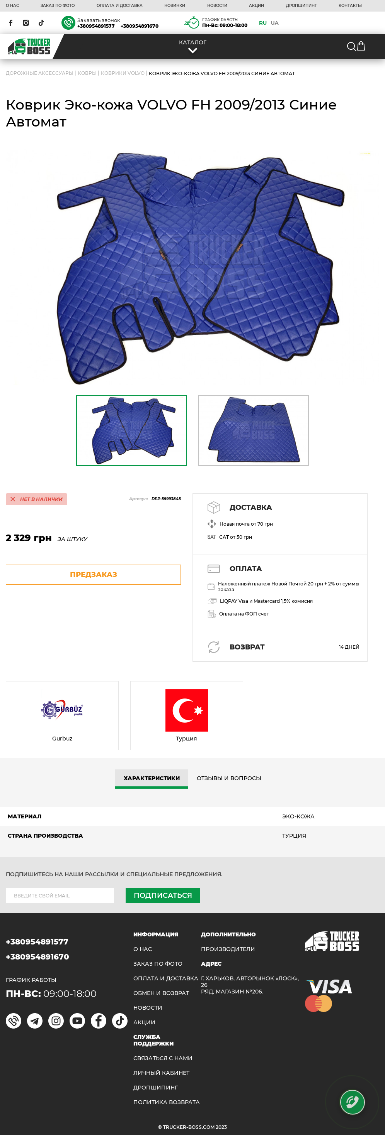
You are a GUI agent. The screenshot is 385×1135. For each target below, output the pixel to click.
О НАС (12, 5)
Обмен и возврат (161, 993)
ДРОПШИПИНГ (301, 5)
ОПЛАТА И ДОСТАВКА (120, 5)
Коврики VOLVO (123, 73)
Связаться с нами (162, 1058)
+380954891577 (96, 26)
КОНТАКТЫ (350, 5)
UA (275, 23)
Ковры (87, 73)
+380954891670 (139, 26)
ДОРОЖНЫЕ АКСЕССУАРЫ (39, 73)
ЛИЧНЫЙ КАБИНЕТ (161, 1073)
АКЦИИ (256, 5)
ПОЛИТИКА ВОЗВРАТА (166, 1102)
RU (263, 23)
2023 (221, 1127)
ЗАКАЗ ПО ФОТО (58, 5)
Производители (228, 949)
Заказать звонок (98, 20)
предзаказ (93, 574)
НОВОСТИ (217, 5)
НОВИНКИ (174, 5)
